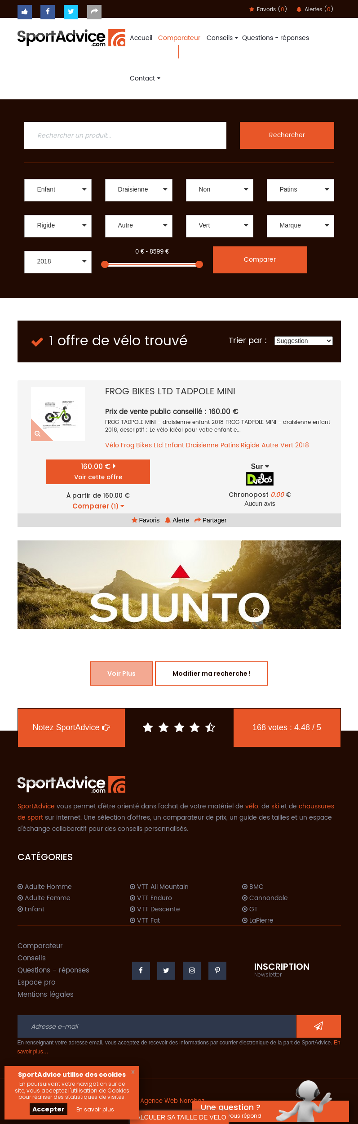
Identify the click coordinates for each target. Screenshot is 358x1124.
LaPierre (258, 920)
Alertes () (315, 9)
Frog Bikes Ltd (142, 445)
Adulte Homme (45, 887)
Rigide (250, 445)
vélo (251, 806)
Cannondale (265, 898)
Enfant (174, 445)
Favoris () (268, 9)
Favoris (146, 520)
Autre (269, 445)
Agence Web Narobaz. (173, 1101)
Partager (210, 520)
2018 (302, 445)
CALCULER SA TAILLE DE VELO (179, 1117)
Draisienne (202, 445)
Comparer (260, 259)
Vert (286, 445)
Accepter (48, 1109)
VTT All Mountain (159, 887)
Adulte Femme (44, 898)
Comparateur (179, 38)
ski (275, 806)
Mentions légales (46, 994)
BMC (253, 887)
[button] (58, 190)
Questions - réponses (275, 38)
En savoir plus (95, 1109)
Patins (230, 445)
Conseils (221, 38)
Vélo (112, 445)
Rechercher (287, 135)
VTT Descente (155, 909)
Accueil (141, 38)
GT (250, 909)
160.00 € (98, 471)
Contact (144, 78)
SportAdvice (36, 806)
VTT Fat (145, 920)
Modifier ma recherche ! (211, 673)
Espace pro (36, 982)
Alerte (177, 520)
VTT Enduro (151, 898)
